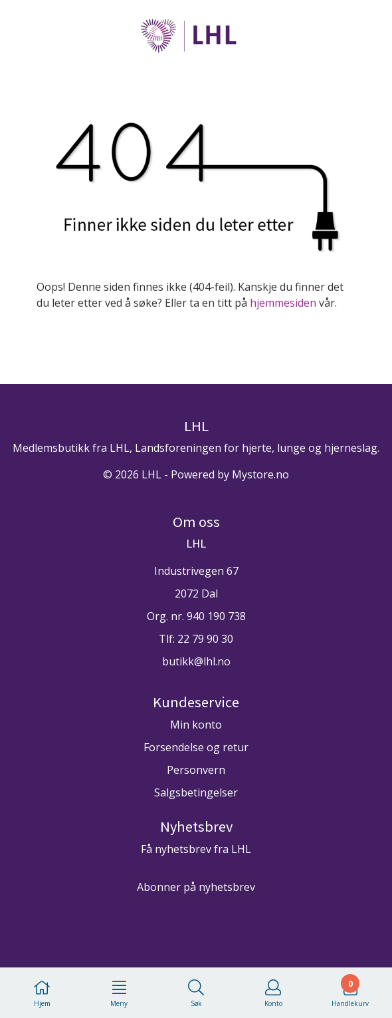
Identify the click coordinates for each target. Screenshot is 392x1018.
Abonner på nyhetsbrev (196, 887)
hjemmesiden (283, 302)
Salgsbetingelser (196, 792)
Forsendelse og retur (196, 747)
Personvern (196, 770)
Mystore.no (260, 474)
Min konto (196, 724)
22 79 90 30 (205, 638)
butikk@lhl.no (196, 661)
